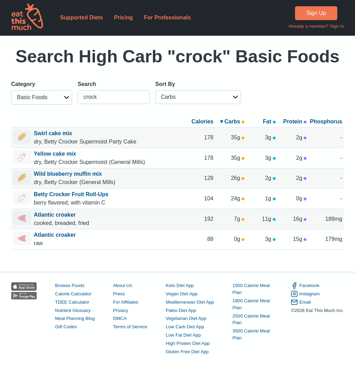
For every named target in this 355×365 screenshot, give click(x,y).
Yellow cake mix (56, 154)
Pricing (123, 17)
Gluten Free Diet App (187, 351)
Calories (202, 121)
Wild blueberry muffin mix (69, 174)
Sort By (165, 84)
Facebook (305, 285)
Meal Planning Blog (75, 318)
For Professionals (167, 17)
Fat (269, 121)
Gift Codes (66, 326)
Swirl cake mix (54, 133)
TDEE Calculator (72, 302)
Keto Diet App (180, 285)
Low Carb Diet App (185, 326)
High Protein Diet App (188, 343)
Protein (295, 121)
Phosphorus (326, 121)
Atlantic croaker (55, 215)
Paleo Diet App (181, 310)
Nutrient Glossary (72, 310)
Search (87, 84)
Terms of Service (130, 326)
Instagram (305, 293)
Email (301, 302)
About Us (122, 285)
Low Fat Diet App (183, 335)
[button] (41, 97)
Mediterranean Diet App (190, 302)
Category (23, 84)
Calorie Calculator (73, 293)
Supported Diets (81, 17)
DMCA (120, 318)
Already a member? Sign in (316, 26)
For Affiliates (125, 302)
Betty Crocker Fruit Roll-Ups (72, 194)
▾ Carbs (232, 121)
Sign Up (316, 13)
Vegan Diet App (181, 293)
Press (119, 293)
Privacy (120, 310)
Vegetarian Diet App (186, 318)
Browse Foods (70, 285)
